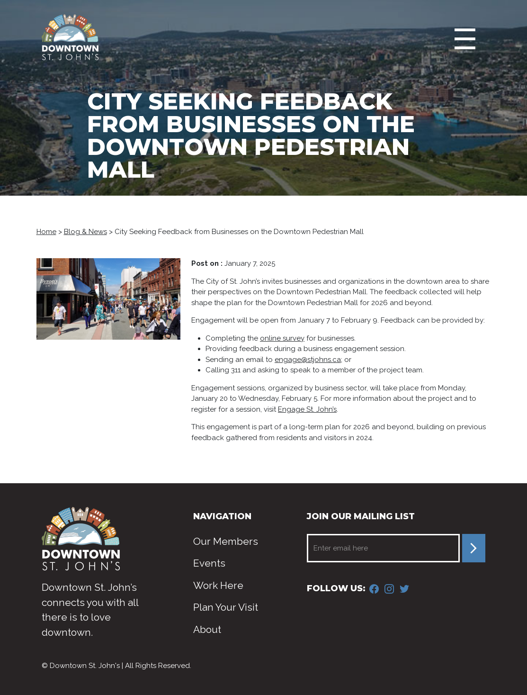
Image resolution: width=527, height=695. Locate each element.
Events (209, 563)
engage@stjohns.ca (308, 359)
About (207, 629)
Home (46, 231)
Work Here (218, 585)
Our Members (225, 541)
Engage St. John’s (307, 409)
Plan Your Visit (225, 607)
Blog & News (85, 231)
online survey (282, 338)
